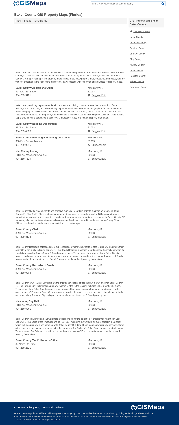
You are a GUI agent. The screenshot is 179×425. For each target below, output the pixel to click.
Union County (136, 37)
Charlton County (137, 53)
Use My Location (140, 31)
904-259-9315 (23, 145)
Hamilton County (138, 76)
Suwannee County (138, 87)
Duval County (136, 70)
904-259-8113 (23, 236)
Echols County (137, 81)
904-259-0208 (23, 272)
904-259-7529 (23, 158)
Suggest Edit (97, 95)
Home (18, 21)
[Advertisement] (70, 48)
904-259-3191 (23, 95)
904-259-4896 (23, 131)
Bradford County (138, 48)
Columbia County (138, 42)
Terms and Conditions (53, 407)
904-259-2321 (23, 347)
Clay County (136, 59)
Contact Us (19, 407)
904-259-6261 (23, 308)
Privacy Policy (34, 407)
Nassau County (137, 65)
